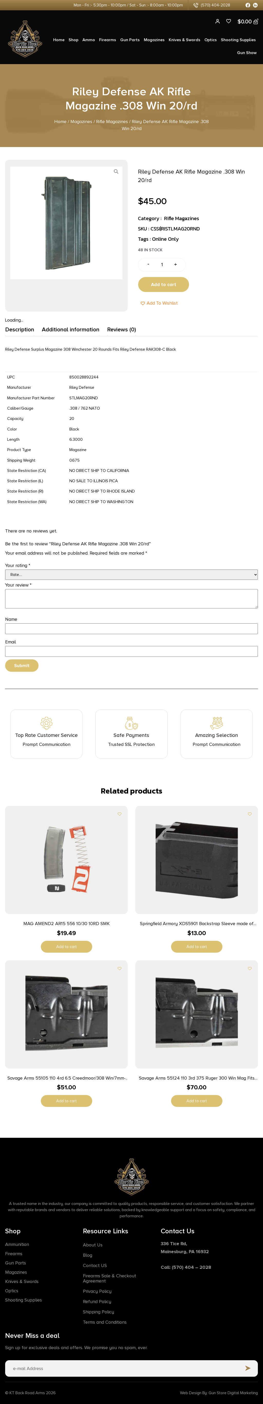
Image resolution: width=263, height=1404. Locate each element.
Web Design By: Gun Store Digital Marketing (219, 1393)
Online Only (165, 239)
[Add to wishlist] (119, 814)
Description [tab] (19, 329)
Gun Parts (130, 39)
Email (10, 642)
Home (58, 39)
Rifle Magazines (112, 121)
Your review (18, 585)
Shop (73, 39)
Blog (87, 1255)
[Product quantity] (162, 265)
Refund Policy (97, 1301)
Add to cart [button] (66, 946)
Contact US (95, 1265)
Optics (210, 39)
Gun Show (247, 52)
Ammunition (17, 1244)
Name (11, 619)
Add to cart (163, 284)
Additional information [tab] (70, 329)
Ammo (88, 39)
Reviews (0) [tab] (121, 329)
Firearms (107, 39)
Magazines (154, 39)
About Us (92, 1245)
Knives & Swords (184, 39)
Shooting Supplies (238, 39)
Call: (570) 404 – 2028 (186, 1267)
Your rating (17, 565)
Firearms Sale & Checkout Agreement (109, 1278)
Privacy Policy (97, 1291)
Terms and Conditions (105, 1322)
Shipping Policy (98, 1312)
